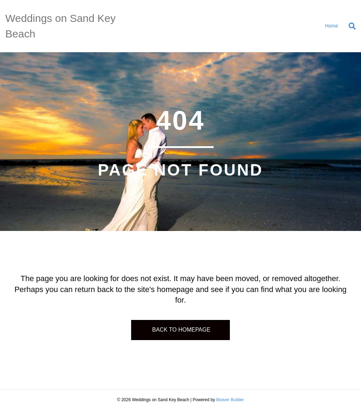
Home (331, 26)
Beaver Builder (230, 399)
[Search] (349, 26)
